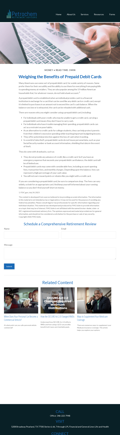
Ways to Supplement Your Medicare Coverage (92, 311)
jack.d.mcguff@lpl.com (60, 430)
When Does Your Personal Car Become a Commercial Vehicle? (21, 311)
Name (7, 221)
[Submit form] (9, 259)
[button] (58, 7)
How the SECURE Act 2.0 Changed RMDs (57, 309)
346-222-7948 (63, 408)
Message (8, 237)
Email (63, 221)
